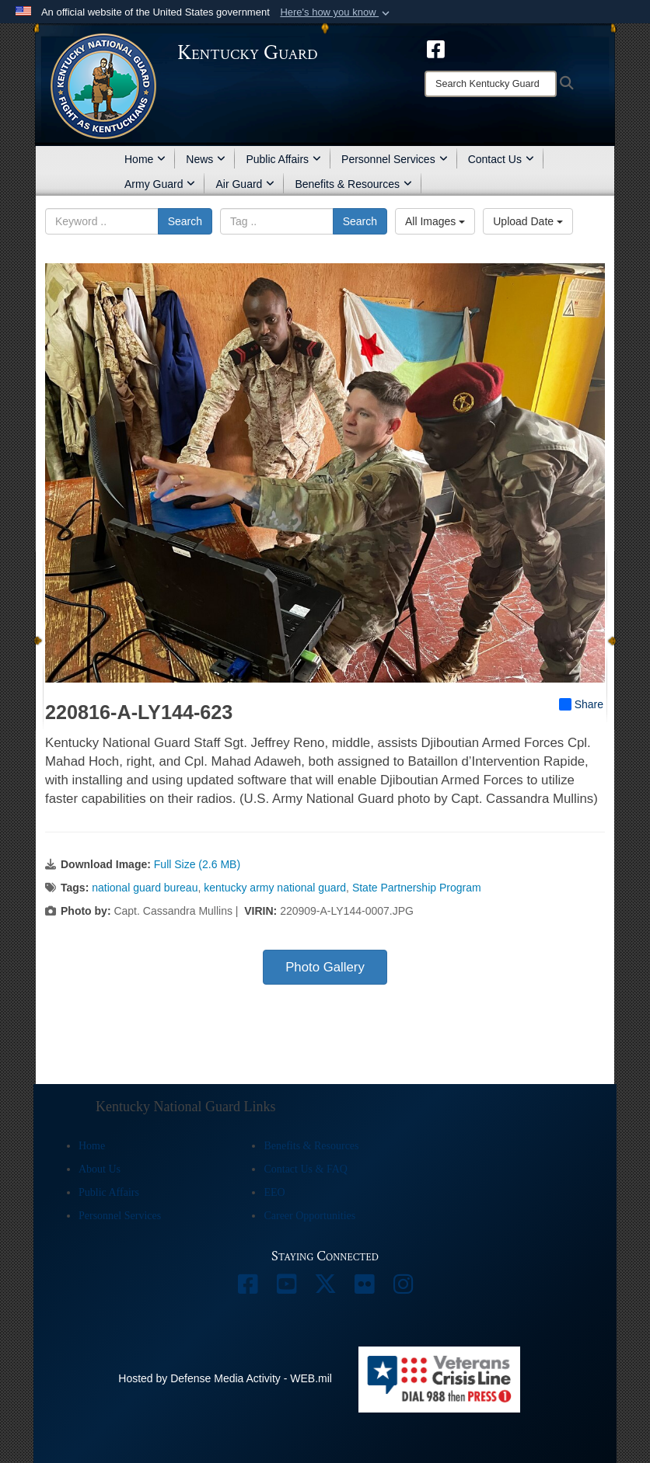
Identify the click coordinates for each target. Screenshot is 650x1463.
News (205, 159)
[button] (336, 12)
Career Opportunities (309, 1215)
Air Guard (244, 184)
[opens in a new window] (436, 48)
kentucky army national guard (275, 887)
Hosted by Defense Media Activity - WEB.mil (225, 1378)
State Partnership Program (416, 887)
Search (185, 221)
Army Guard (159, 184)
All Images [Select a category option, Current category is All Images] (435, 221)
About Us (100, 1169)
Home (145, 159)
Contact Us (501, 159)
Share (581, 704)
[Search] (491, 84)
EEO (274, 1192)
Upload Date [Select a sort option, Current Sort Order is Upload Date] (528, 221)
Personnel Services (394, 159)
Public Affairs (283, 159)
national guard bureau (144, 887)
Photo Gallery (325, 967)
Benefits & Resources (353, 184)
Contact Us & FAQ (305, 1169)
